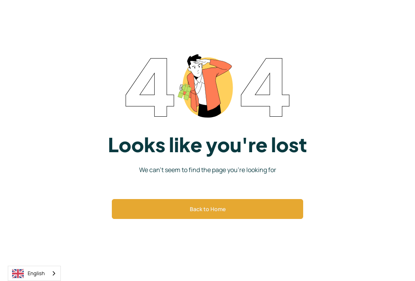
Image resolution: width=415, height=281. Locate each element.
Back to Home (208, 209)
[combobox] (34, 273)
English (28, 273)
